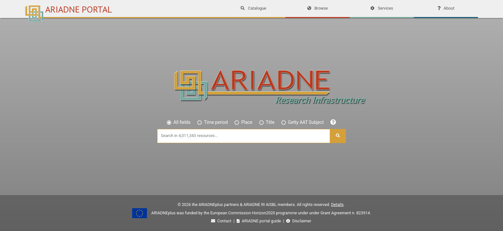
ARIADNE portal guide (259, 220)
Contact (222, 220)
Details (337, 204)
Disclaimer (298, 220)
